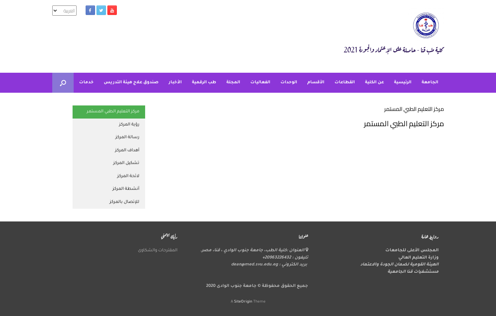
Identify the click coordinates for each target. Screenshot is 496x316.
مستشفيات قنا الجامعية (413, 272)
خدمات (86, 82)
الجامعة (430, 82)
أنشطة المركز (125, 189)
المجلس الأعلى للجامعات (412, 250)
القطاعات (345, 82)
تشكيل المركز (126, 163)
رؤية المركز (129, 125)
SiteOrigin (243, 302)
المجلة (233, 82)
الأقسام (315, 82)
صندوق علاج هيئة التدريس (131, 82)
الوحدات (288, 82)
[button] (63, 83)
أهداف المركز (127, 150)
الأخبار (175, 82)
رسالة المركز (127, 137)
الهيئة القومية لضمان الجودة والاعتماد (399, 265)
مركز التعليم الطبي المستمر (113, 111)
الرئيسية (402, 82)
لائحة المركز (128, 176)
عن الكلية (374, 82)
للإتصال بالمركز (124, 202)
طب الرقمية (204, 82)
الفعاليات (260, 82)
